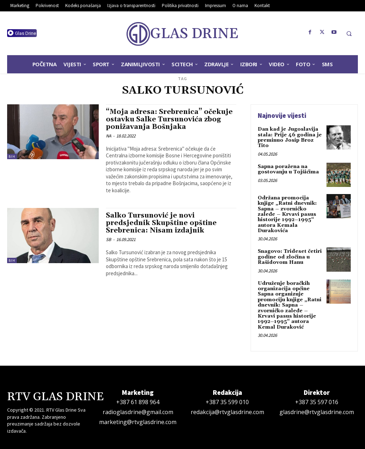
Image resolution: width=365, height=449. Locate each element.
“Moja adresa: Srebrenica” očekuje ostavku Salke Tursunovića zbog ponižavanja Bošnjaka (169, 119)
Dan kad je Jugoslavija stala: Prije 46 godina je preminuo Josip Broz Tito (290, 137)
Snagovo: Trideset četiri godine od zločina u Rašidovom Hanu (290, 257)
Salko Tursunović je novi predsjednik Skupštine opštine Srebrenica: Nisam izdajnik (161, 223)
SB (108, 239)
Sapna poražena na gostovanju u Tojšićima (288, 169)
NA (108, 136)
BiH (12, 156)
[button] (349, 33)
